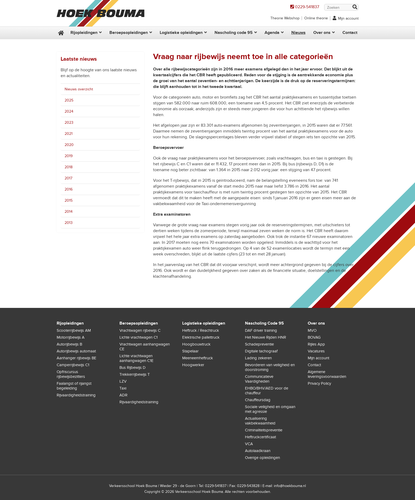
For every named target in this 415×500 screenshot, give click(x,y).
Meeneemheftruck (197, 358)
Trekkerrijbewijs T (134, 374)
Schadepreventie (259, 344)
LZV (123, 381)
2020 (69, 145)
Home (60, 33)
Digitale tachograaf (261, 351)
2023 (69, 122)
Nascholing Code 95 (264, 323)
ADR (123, 395)
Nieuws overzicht (79, 89)
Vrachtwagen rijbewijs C (139, 330)
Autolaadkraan (257, 450)
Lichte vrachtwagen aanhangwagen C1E (136, 358)
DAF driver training (261, 330)
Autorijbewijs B (69, 344)
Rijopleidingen (83, 32)
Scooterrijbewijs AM (74, 330)
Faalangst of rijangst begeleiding (74, 386)
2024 (69, 111)
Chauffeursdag (257, 399)
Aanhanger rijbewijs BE (76, 358)
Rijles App (316, 344)
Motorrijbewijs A (70, 337)
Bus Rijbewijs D (132, 367)
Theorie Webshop (285, 18)
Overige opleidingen (262, 457)
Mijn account (348, 18)
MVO (312, 330)
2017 (68, 178)
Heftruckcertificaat (260, 437)
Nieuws (298, 32)
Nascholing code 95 (234, 32)
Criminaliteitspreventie (263, 430)
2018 (69, 167)
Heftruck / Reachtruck (200, 330)
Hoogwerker (193, 364)
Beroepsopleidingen (128, 32)
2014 (69, 211)
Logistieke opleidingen (181, 32)
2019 (69, 156)
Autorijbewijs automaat (76, 351)
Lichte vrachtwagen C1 (138, 337)
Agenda (272, 32)
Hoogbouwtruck (196, 344)
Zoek (354, 7)
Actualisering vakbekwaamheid (260, 421)
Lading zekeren (258, 358)
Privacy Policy (319, 383)
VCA (249, 443)
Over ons (322, 32)
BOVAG (314, 337)
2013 (69, 222)
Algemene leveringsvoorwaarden (327, 374)
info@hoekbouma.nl (290, 486)
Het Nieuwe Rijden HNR (265, 337)
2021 (69, 133)
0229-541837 (307, 7)
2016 (69, 189)
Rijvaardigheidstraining (76, 395)
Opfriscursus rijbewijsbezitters (71, 374)
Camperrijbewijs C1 (73, 364)
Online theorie (316, 18)
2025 (69, 100)
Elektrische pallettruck (201, 337)
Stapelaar (190, 351)
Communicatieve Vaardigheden (259, 379)
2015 (69, 200)
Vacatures (316, 351)
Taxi (122, 388)
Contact (349, 32)
